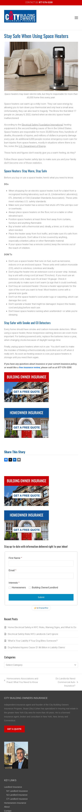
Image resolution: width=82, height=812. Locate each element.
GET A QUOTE (14, 729)
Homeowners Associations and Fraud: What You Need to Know (21, 680)
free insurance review (29, 367)
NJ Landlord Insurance (16, 795)
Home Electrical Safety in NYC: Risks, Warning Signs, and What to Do (42, 627)
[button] (76, 17)
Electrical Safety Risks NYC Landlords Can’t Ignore (33, 634)
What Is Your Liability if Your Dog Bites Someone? (33, 640)
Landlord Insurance (13, 787)
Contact (7, 811)
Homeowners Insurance (15, 803)
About (7, 807)
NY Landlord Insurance (17, 791)
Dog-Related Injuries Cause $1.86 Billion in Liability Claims (36, 647)
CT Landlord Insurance (17, 799)
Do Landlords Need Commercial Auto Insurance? (62, 682)
